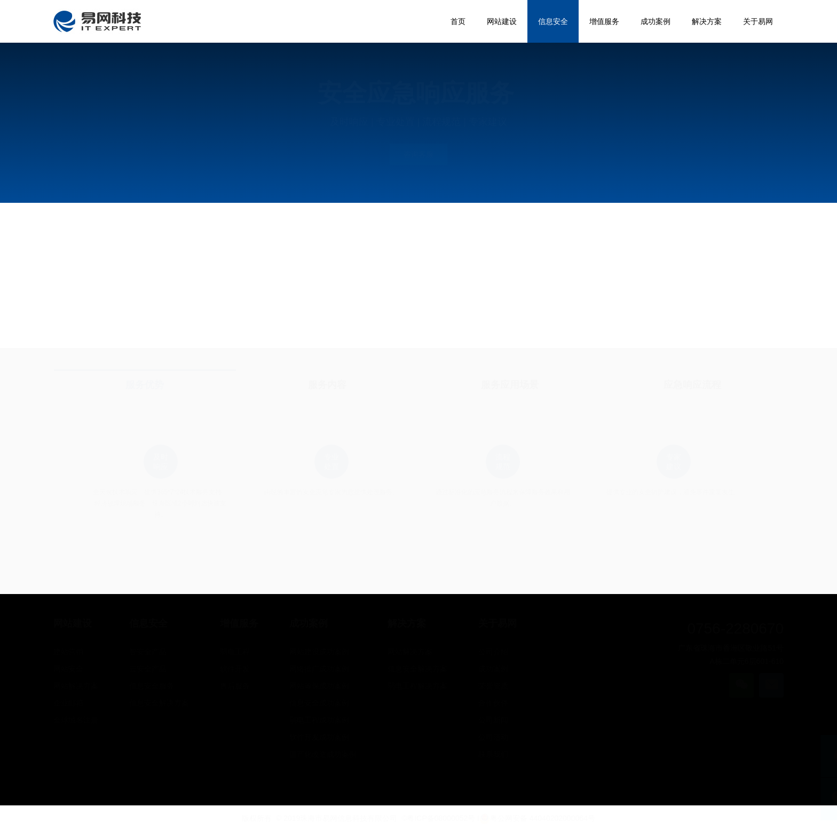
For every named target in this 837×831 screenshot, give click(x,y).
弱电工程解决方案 (417, 686)
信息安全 (148, 623)
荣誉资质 (493, 686)
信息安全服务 (151, 686)
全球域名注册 (75, 720)
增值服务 (239, 623)
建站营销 (68, 651)
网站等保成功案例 (319, 686)
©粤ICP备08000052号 (438, 818)
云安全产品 (148, 668)
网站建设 (72, 623)
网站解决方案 (75, 686)
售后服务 (235, 686)
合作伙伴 (493, 703)
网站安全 (68, 668)
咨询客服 (418, 154)
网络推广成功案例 (319, 668)
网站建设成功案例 (319, 651)
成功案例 (308, 623)
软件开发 (235, 668)
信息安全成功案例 (319, 703)
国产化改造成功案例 (323, 754)
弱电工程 (235, 651)
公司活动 (493, 737)
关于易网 (497, 623)
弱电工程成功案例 (319, 720)
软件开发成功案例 (319, 737)
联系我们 (493, 754)
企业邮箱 (68, 703)
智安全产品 (148, 651)
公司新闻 (493, 720)
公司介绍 (493, 651)
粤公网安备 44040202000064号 (537, 818)
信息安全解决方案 (159, 703)
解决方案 (407, 623)
